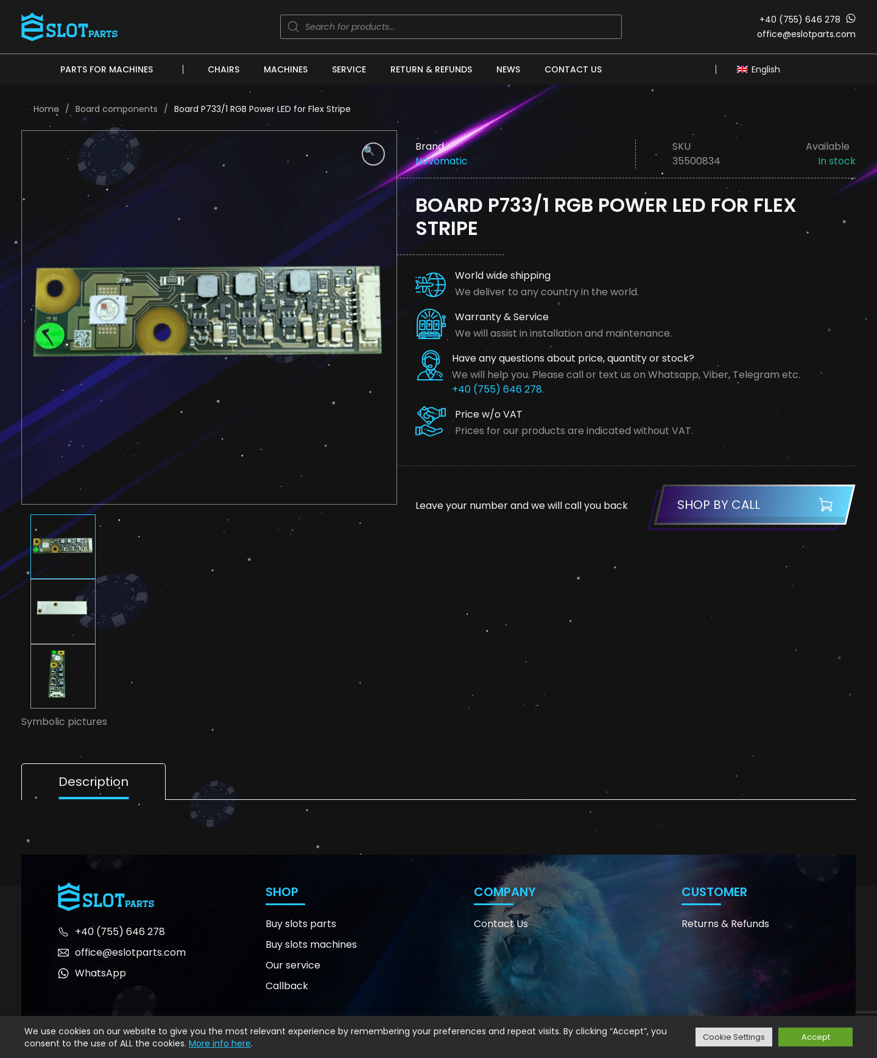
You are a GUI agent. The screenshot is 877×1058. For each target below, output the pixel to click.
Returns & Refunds (725, 924)
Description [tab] (93, 781)
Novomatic (441, 161)
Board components (117, 109)
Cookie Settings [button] (734, 1037)
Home (46, 109)
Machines (286, 69)
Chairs (223, 69)
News (508, 69)
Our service (293, 965)
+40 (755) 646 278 (799, 19)
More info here (220, 1043)
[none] (761, 69)
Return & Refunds (431, 69)
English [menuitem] (766, 69)
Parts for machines (106, 69)
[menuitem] (761, 69)
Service (349, 69)
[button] (373, 154)
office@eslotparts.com (806, 34)
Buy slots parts (301, 924)
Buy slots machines (311, 944)
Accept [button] (815, 1037)
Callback (287, 986)
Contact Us (573, 69)
